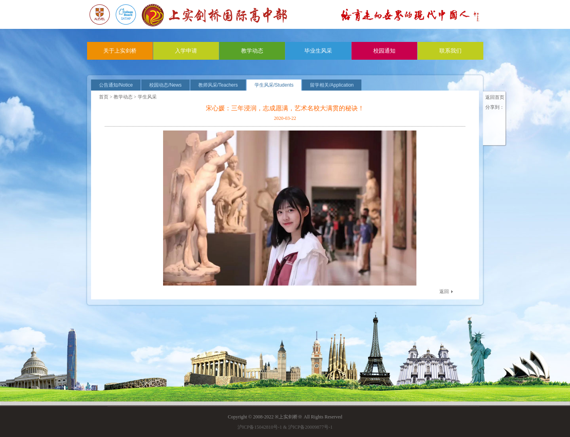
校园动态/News (165, 85)
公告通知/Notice (116, 85)
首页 (103, 97)
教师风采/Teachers (218, 85)
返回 (444, 291)
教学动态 (252, 51)
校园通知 (384, 51)
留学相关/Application (331, 85)
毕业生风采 (318, 51)
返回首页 (494, 97)
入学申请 (186, 51)
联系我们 (450, 51)
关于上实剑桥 (120, 51)
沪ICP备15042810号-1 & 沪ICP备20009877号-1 (285, 427)
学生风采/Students (274, 85)
